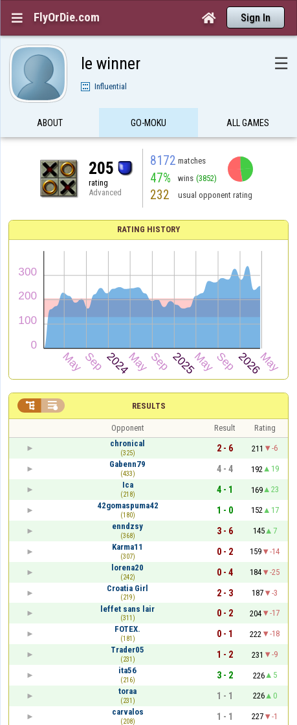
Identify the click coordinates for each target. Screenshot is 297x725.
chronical (127, 443)
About (50, 125)
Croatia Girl (127, 588)
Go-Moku (148, 125)
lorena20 (127, 567)
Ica (127, 485)
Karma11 (127, 547)
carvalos (128, 712)
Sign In (255, 18)
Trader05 (127, 650)
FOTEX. (127, 629)
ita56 (127, 670)
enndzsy (127, 526)
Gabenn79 (127, 464)
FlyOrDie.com (67, 17)
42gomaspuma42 (128, 505)
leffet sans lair (127, 609)
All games (247, 125)
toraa (127, 691)
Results (149, 406)
